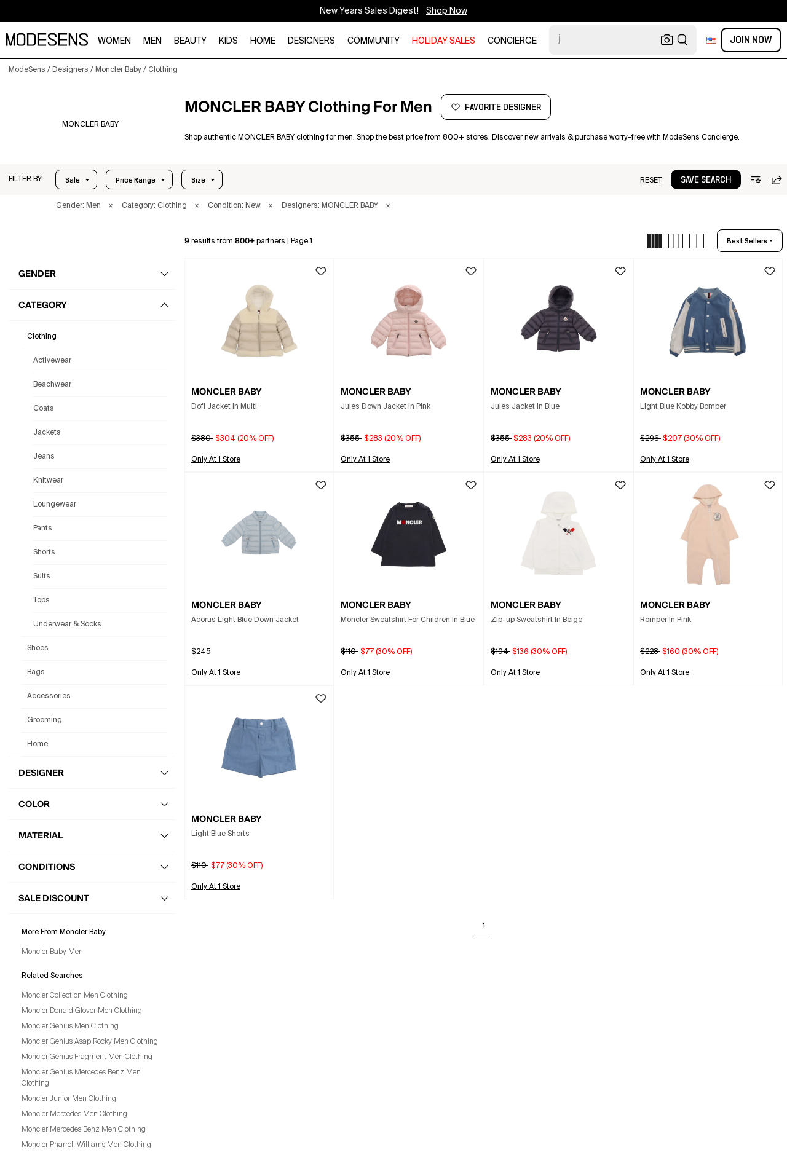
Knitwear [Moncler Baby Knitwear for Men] (48, 480)
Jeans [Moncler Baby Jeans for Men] (44, 456)
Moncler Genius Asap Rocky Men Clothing (90, 1042)
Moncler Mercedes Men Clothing (74, 1114)
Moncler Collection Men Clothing (75, 995)
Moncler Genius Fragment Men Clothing (87, 1057)
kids (228, 41)
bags (36, 672)
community (373, 41)
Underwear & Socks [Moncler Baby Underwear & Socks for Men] (67, 624)
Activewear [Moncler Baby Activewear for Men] (52, 361)
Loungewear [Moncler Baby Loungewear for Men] (54, 504)
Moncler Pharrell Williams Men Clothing (86, 1145)
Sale (72, 180)
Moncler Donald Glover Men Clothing (82, 1011)
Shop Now (446, 11)
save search (706, 180)
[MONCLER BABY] (90, 125)
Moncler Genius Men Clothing (70, 1026)
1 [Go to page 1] (484, 926)
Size (198, 180)
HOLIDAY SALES (443, 41)
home (262, 41)
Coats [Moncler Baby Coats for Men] (43, 408)
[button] (26, 179)
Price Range (136, 180)
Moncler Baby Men (52, 952)
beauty (190, 41)
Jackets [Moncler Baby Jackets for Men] (47, 432)
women (114, 41)
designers (311, 41)
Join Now (751, 40)
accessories (49, 696)
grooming (44, 720)
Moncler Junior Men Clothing (69, 1099)
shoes (38, 648)
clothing (42, 337)
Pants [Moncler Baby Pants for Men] (42, 528)
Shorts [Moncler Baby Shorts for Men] (44, 552)
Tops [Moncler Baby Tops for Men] (41, 600)
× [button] (110, 206)
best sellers (747, 241)
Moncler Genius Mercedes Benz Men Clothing (81, 1078)
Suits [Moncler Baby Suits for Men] (41, 576)
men (152, 41)
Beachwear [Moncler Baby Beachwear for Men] (52, 384)
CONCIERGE (512, 41)
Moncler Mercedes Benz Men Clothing (84, 1129)
